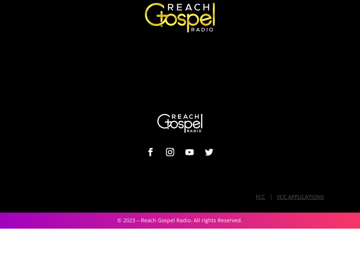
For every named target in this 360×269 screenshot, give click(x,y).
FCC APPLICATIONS (300, 196)
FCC (260, 196)
